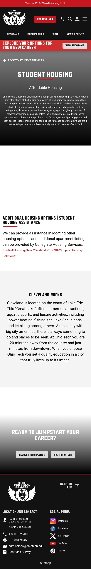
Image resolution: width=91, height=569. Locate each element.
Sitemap (45, 563)
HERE (63, 3)
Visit (55, 34)
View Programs (74, 45)
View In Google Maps (20, 526)
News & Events (75, 34)
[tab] (13, 35)
